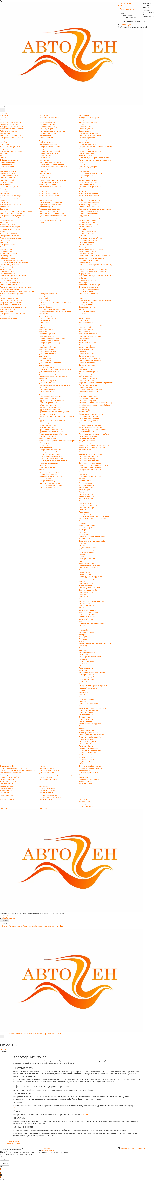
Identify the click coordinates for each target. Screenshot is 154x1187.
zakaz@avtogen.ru (126, 25)
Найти (5, 1163)
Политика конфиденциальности (133, 1148)
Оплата (85, 1114)
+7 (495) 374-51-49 (125, 3)
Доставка (17, 1108)
